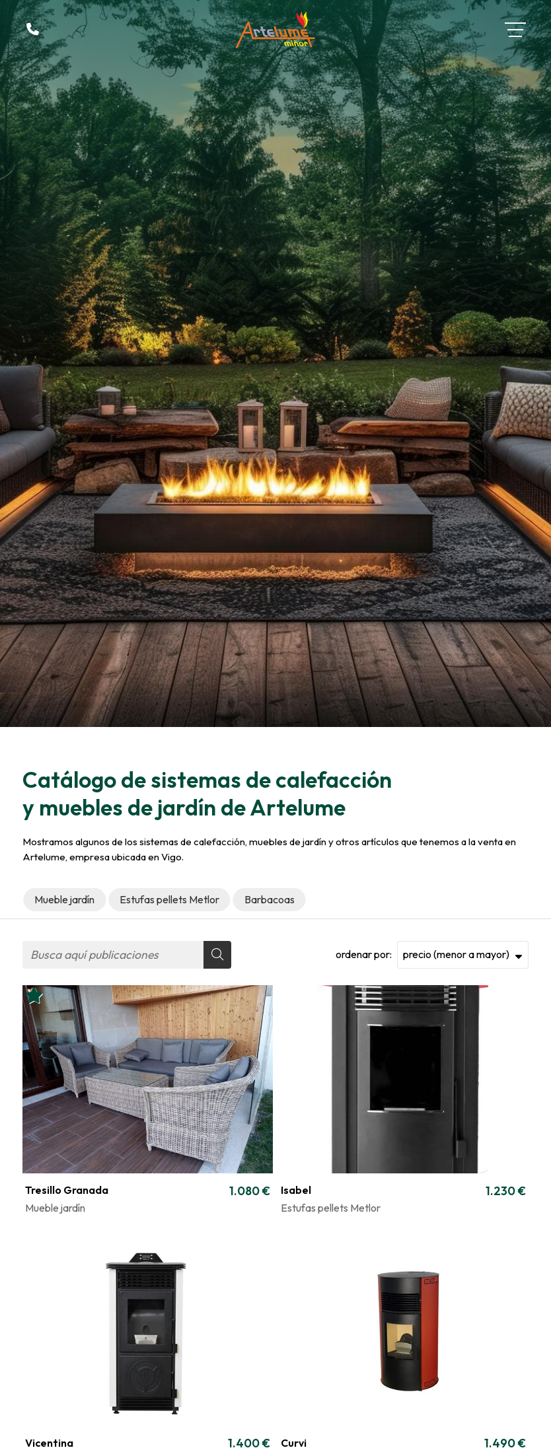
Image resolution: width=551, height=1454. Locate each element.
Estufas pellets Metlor (331, 1207)
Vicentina (49, 1442)
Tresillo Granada (66, 1189)
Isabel (296, 1189)
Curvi (294, 1442)
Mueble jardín (55, 1207)
